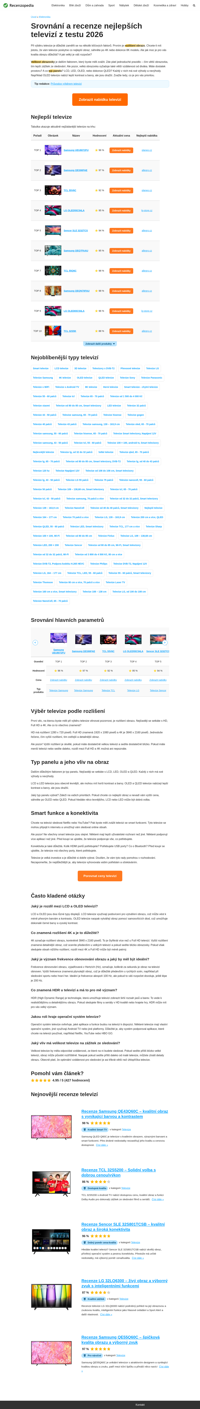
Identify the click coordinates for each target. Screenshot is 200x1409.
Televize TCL (108, 690)
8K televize (91, 387)
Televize (126, 1129)
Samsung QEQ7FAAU (76, 250)
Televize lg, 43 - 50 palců (46, 480)
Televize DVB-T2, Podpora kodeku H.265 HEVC (58, 563)
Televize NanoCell (74, 508)
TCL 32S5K (70, 331)
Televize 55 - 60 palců (44, 396)
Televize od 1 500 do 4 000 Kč (126, 396)
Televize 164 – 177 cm (45, 517)
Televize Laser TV (115, 582)
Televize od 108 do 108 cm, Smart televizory (110, 470)
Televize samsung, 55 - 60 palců (50, 433)
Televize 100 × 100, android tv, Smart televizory (133, 442)
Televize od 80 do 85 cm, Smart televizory (78, 405)
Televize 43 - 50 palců (44, 415)
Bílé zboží (75, 5)
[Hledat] (194, 5)
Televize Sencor (73, 545)
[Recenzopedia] (18, 5)
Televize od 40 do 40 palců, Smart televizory (114, 508)
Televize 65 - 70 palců (92, 396)
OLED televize (84, 377)
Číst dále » (102, 1145)
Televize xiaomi (41, 405)
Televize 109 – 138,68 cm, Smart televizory (81, 489)
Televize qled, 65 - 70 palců (134, 452)
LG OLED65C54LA (74, 311)
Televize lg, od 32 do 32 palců (76, 452)
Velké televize (105, 452)
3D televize (80, 368)
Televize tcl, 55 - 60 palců (87, 442)
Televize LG (152, 368)
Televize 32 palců (136, 405)
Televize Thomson (43, 582)
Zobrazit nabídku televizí (100, 99)
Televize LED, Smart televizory (86, 526)
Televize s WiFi (41, 387)
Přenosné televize (130, 368)
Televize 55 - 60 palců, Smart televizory (130, 573)
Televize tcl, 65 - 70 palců (123, 489)
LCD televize (61, 368)
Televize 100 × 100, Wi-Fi (46, 535)
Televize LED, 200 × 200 (46, 545)
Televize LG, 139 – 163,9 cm (110, 517)
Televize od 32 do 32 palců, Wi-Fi (51, 554)
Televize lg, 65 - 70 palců (46, 461)
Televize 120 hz (41, 470)
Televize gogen (135, 415)
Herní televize (110, 387)
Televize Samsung (43, 377)
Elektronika (58, 5)
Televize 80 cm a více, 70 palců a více (79, 582)
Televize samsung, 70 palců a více (85, 498)
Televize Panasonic (151, 377)
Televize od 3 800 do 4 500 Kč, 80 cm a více (98, 554)
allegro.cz (147, 170)
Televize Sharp (154, 526)
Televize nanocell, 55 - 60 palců (136, 480)
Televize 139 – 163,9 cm (46, 508)
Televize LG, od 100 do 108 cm (129, 591)
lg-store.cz (146, 210)
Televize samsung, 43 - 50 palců (50, 442)
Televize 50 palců (42, 489)
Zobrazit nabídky (121, 150)
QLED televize (106, 377)
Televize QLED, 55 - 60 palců (48, 526)
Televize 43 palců (67, 424)
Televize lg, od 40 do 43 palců (143, 461)
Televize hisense (112, 415)
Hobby (184, 5)
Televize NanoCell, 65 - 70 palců (50, 601)
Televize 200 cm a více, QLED (147, 517)
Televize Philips (98, 563)
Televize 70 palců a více (76, 517)
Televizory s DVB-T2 (103, 368)
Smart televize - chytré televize (141, 387)
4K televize (65, 377)
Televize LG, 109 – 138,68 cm (136, 535)
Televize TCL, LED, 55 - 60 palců (84, 573)
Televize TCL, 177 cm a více (125, 526)
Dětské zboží (141, 5)
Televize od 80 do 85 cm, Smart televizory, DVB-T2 (93, 461)
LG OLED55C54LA (74, 210)
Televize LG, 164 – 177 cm (47, 573)
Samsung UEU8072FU (76, 150)
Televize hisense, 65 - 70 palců (90, 433)
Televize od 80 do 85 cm (79, 535)
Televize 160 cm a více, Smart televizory (55, 591)
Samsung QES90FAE (75, 170)
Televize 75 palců (103, 480)
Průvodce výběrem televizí (66, 83)
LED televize (114, 405)
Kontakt (140, 1404)
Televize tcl (68, 396)
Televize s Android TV (67, 387)
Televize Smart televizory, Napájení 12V (134, 433)
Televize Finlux (106, 535)
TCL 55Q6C (70, 270)
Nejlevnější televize (43, 452)
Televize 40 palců (42, 424)
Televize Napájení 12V (67, 470)
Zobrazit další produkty (99, 343)
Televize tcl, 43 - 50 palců (46, 498)
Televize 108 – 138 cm (95, 591)
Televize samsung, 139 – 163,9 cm (101, 424)
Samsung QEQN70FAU (76, 291)
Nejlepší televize (153, 508)
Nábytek (124, 5)
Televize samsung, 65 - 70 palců (79, 415)
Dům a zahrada (95, 5)
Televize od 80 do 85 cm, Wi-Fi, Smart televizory (114, 545)
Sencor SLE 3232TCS (76, 230)
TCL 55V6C (70, 190)
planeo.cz (147, 150)
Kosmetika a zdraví (165, 5)
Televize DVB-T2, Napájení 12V (130, 563)
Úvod (33, 17)
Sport (111, 5)
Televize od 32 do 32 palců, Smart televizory (134, 498)
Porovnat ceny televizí (100, 876)
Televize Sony (127, 377)
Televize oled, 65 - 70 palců (140, 424)
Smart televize (41, 368)
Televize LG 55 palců (77, 480)
